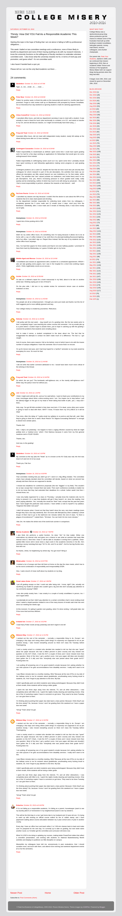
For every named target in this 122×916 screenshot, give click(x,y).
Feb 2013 (93, 205)
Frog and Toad (21, 133)
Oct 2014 (93, 166)
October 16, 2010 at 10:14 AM (46, 258)
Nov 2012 (93, 214)
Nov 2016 (93, 98)
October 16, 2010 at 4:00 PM (36, 473)
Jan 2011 (93, 276)
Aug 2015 (93, 137)
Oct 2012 (93, 217)
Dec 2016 (93, 95)
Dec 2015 (93, 129)
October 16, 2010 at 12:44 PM (38, 377)
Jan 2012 (93, 242)
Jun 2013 (93, 194)
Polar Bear (20, 97)
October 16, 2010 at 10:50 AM (32, 276)
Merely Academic (22, 532)
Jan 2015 (93, 157)
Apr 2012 (93, 234)
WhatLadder (20, 561)
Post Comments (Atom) (28, 898)
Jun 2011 (93, 262)
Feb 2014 (93, 171)
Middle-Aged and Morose (25, 258)
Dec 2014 (93, 160)
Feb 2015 (93, 154)
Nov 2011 (93, 248)
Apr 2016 (93, 117)
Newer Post (16, 893)
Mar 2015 (93, 151)
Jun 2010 (93, 296)
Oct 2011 (93, 251)
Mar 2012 (93, 237)
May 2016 (93, 115)
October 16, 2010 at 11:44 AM (36, 361)
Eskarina (19, 805)
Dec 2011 (93, 245)
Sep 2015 (93, 134)
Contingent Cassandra (24, 148)
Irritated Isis (20, 622)
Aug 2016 (93, 106)
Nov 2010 (93, 282)
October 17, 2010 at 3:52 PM (36, 622)
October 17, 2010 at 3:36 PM (41, 581)
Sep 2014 (93, 168)
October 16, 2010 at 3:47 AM (35, 84)
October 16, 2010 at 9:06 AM (38, 133)
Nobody (19, 319)
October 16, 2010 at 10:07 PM (37, 561)
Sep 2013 (93, 186)
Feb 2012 (93, 239)
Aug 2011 (93, 256)
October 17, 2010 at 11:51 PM (37, 635)
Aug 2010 (93, 290)
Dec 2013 (93, 177)
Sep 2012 (93, 220)
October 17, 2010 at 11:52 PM (37, 720)
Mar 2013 (93, 203)
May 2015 (93, 146)
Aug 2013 (93, 188)
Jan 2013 (93, 208)
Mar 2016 (93, 120)
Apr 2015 (93, 149)
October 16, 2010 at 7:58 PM (43, 532)
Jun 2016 (93, 112)
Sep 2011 (93, 254)
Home (48, 893)
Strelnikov (20, 84)
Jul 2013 (93, 191)
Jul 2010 (93, 293)
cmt (17, 393)
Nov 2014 (93, 163)
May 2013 (93, 197)
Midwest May (21, 635)
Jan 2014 (93, 174)
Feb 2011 (93, 274)
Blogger (102, 907)
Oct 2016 (93, 100)
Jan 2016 (93, 126)
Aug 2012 (93, 222)
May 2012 (93, 231)
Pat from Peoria (22, 193)
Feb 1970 (93, 299)
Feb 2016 (93, 123)
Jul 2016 (93, 109)
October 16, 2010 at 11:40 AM (36, 299)
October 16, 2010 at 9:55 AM (36, 231)
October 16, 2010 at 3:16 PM (35, 453)
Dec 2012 (93, 211)
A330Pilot (86, 907)
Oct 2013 (93, 183)
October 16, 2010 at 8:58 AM (40, 115)
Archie (18, 276)
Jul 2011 (93, 259)
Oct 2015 (93, 132)
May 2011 (93, 265)
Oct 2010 (93, 285)
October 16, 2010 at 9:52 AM (36, 218)
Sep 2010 (93, 288)
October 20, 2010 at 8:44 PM (34, 805)
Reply (18, 90)
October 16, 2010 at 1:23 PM (30, 393)
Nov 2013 (93, 180)
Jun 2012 (93, 228)
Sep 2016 (93, 103)
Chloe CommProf (22, 115)
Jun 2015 (93, 143)
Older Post (79, 893)
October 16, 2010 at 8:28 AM (35, 97)
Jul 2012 (93, 225)
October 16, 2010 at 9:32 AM (39, 193)
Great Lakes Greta (23, 581)
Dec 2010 (93, 279)
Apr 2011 (93, 268)
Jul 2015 (93, 140)
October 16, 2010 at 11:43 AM (33, 319)
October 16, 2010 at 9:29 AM (44, 148)
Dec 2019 (93, 92)
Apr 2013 (93, 200)
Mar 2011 (93, 271)
